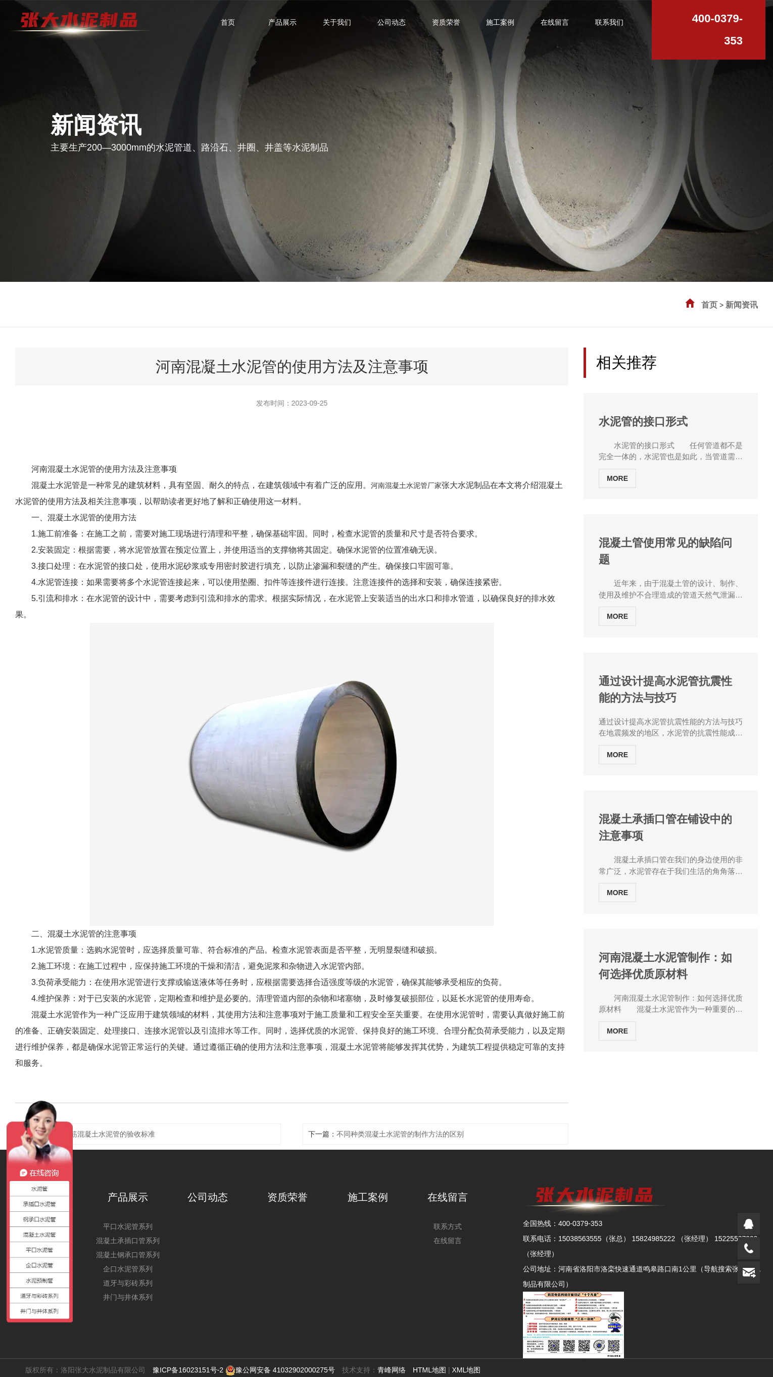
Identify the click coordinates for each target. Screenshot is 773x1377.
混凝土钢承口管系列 (128, 1255)
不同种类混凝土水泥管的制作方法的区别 (400, 1134)
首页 (709, 305)
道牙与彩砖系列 (128, 1283)
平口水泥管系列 (128, 1226)
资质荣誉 (287, 1197)
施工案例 (368, 1197)
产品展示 (128, 1197)
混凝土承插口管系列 (128, 1241)
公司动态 (207, 1197)
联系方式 (447, 1226)
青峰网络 (391, 1370)
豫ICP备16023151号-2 (188, 1370)
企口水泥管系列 (128, 1269)
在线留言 (447, 1197)
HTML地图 (429, 1370)
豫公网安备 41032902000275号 (280, 1370)
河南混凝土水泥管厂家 (406, 485)
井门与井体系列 (128, 1297)
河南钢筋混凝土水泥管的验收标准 (102, 1134)
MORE (617, 478)
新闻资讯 (742, 305)
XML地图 (466, 1370)
